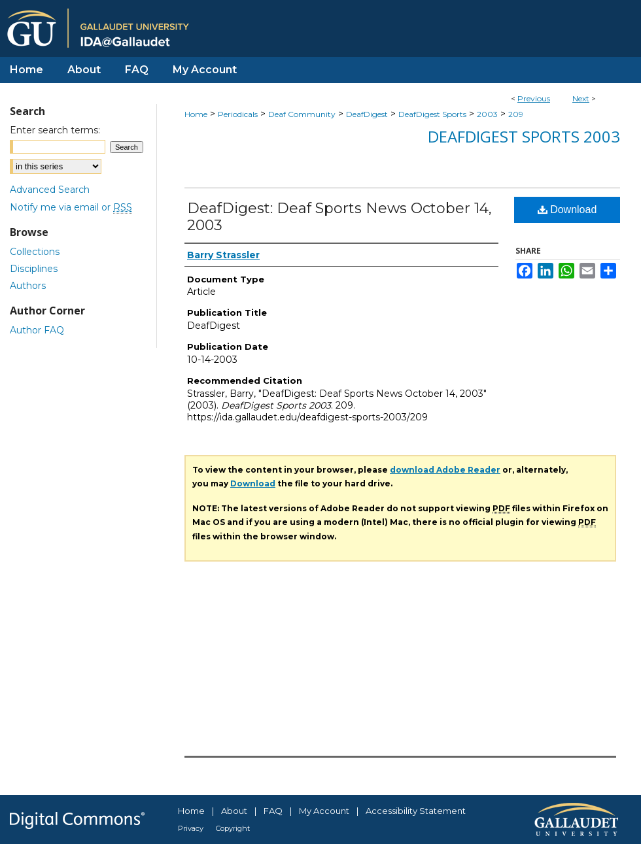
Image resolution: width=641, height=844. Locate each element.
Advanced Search (50, 189)
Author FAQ (37, 330)
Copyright (233, 828)
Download (567, 209)
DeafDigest (367, 114)
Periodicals (238, 114)
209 (515, 114)
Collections (35, 252)
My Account (324, 810)
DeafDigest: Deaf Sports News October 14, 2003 (339, 216)
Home (195, 114)
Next (580, 98)
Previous (533, 98)
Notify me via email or (71, 207)
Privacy (190, 828)
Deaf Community (302, 114)
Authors (28, 286)
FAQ (273, 810)
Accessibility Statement (416, 810)
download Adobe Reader (445, 470)
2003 (487, 114)
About (234, 810)
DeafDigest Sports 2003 (524, 136)
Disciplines (34, 269)
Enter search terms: (55, 130)
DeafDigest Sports (432, 114)
